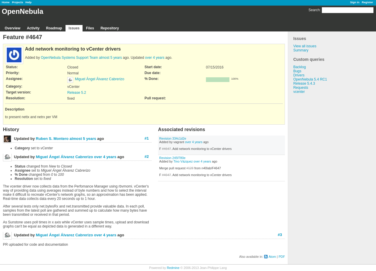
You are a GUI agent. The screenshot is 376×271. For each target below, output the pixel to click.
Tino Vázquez (183, 161)
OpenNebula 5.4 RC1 (310, 79)
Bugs (297, 71)
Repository (109, 28)
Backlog (299, 67)
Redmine (173, 268)
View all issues (304, 46)
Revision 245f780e (172, 158)
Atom (272, 256)
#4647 (166, 148)
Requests (300, 88)
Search (314, 10)
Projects (17, 2)
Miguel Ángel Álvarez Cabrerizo (99, 79)
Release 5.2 (76, 93)
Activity (33, 28)
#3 (280, 234)
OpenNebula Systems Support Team (69, 58)
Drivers (298, 75)
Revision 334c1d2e (172, 138)
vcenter (299, 92)
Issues (73, 28)
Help (29, 2)
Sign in (355, 2)
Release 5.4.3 (304, 83)
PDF (281, 256)
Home (6, 2)
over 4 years (154, 58)
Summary (300, 50)
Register (367, 2)
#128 (189, 168)
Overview (12, 28)
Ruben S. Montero (52, 138)
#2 (147, 156)
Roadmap (54, 28)
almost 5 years (110, 58)
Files (90, 28)
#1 (147, 138)
